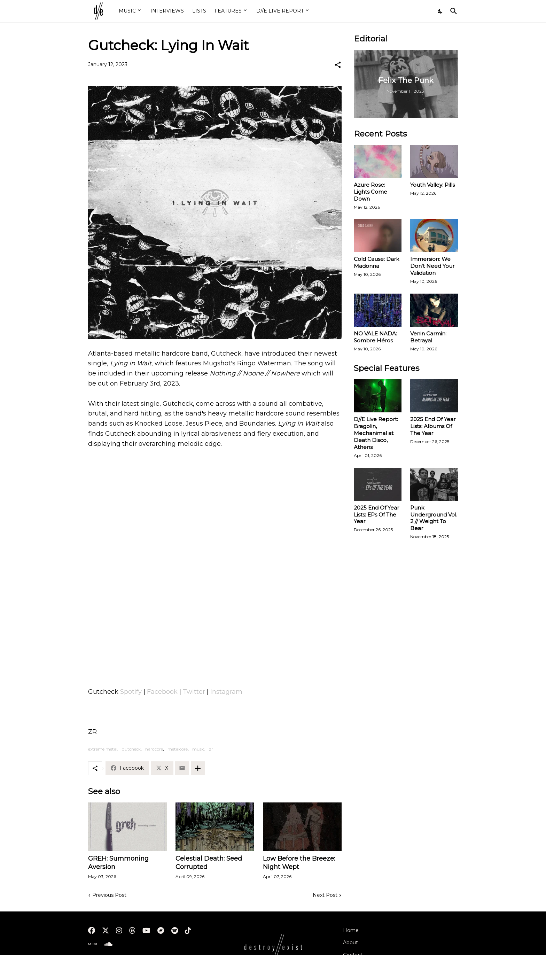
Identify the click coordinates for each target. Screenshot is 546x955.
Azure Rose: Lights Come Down (370, 191)
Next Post (325, 895)
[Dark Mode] (440, 11)
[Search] (452, 11)
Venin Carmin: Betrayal (428, 337)
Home (351, 930)
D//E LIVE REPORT (280, 11)
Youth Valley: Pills (432, 184)
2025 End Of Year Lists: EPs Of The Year (376, 514)
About (350, 942)
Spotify (131, 692)
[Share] (338, 65)
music (198, 749)
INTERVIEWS (167, 11)
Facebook (162, 692)
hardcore (154, 749)
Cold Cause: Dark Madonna (376, 262)
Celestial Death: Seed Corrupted (209, 863)
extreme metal (102, 749)
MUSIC (127, 11)
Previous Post (109, 895)
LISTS (199, 11)
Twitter (194, 692)
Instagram (226, 692)
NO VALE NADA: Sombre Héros (375, 337)
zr (211, 749)
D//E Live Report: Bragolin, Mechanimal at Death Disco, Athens (376, 433)
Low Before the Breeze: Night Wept (299, 863)
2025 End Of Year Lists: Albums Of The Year (432, 426)
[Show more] (198, 768)
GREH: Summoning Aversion (118, 863)
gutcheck (131, 749)
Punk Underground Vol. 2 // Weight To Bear (433, 518)
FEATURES (228, 11)
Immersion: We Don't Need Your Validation (432, 266)
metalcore (177, 749)
